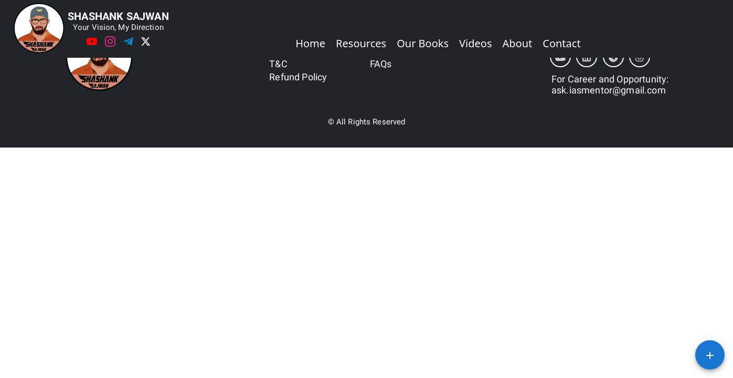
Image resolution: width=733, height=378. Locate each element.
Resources (361, 43)
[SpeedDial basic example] (710, 355)
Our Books (423, 43)
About (518, 43)
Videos (475, 43)
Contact (561, 43)
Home (310, 43)
